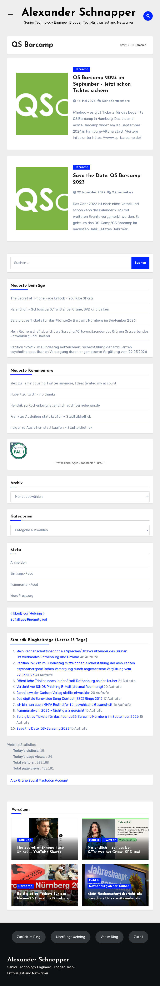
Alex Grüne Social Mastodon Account (39, 784)
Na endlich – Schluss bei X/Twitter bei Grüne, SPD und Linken (59, 313)
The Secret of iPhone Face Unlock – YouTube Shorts (52, 302)
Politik (94, 843)
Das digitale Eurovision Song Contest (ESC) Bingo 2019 (59, 702)
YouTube (24, 843)
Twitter (110, 843)
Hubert (15, 398)
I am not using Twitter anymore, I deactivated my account (69, 387)
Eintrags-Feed (22, 577)
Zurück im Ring (28, 940)
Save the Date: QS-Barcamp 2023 (42, 732)
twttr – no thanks (41, 398)
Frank (14, 420)
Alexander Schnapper (79, 13)
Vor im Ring (109, 940)
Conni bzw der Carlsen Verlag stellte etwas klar (53, 696)
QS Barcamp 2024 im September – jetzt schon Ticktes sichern (102, 86)
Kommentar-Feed (24, 588)
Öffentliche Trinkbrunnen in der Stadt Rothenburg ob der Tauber (66, 684)
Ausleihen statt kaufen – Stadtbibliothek (58, 420)
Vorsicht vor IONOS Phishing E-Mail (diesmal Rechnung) (59, 690)
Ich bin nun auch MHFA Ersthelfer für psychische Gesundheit (64, 708)
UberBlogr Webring (27, 617)
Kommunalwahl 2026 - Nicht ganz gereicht (50, 714)
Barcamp (82, 71)
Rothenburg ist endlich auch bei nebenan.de (64, 409)
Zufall (138, 940)
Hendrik (16, 409)
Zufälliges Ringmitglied (28, 623)
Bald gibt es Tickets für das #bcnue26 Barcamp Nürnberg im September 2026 (73, 324)
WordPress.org (22, 599)
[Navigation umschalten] (10, 16)
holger (15, 431)
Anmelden (18, 566)
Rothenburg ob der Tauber (109, 889)
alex (13, 387)
